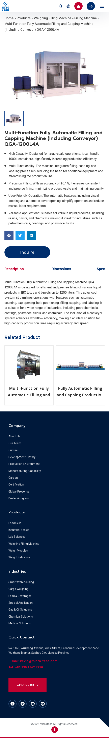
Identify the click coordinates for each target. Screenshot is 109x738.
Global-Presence (18, 491)
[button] (8, 235)
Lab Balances (16, 536)
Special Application (20, 602)
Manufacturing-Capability (24, 470)
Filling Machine (85, 18)
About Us (14, 436)
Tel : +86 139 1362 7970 (25, 667)
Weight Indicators (19, 557)
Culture (13, 450)
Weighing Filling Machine (52, 18)
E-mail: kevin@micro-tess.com (32, 661)
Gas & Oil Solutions (20, 609)
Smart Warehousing (21, 582)
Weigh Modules (18, 550)
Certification (16, 484)
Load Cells (14, 523)
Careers (13, 477)
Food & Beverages (19, 596)
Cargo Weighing (18, 588)
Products (24, 18)
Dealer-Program (18, 498)
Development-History (21, 457)
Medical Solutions (19, 623)
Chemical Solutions (20, 616)
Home (8, 18)
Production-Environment (24, 463)
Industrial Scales (18, 529)
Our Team (14, 443)
